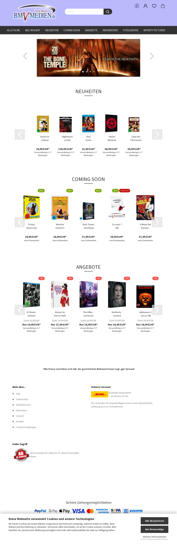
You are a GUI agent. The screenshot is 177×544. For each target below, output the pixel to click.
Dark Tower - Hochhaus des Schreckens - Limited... (88, 226)
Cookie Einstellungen (26, 427)
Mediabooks (110, 30)
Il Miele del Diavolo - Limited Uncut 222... (145, 226)
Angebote (91, 30)
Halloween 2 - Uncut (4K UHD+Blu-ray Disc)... (145, 313)
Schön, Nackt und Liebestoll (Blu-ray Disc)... (31, 226)
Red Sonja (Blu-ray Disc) (88, 138)
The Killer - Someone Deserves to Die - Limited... (88, 313)
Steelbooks (130, 30)
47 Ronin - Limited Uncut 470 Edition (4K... (31, 313)
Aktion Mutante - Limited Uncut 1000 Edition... (112, 138)
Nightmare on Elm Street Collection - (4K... (67, 138)
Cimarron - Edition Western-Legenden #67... (44, 138)
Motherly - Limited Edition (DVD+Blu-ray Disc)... (117, 313)
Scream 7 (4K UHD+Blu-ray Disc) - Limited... (117, 226)
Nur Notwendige (154, 529)
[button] (25, 56)
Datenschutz (22, 399)
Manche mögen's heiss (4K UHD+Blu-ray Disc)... (60, 226)
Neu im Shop (32, 30)
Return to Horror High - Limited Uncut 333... (60, 313)
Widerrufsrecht (23, 404)
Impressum (21, 410)
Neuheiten (51, 30)
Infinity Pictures (154, 30)
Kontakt (20, 421)
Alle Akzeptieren (154, 520)
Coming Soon (72, 30)
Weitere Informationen (154, 536)
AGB (18, 393)
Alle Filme (13, 30)
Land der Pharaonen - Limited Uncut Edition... (136, 138)
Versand (129, 369)
